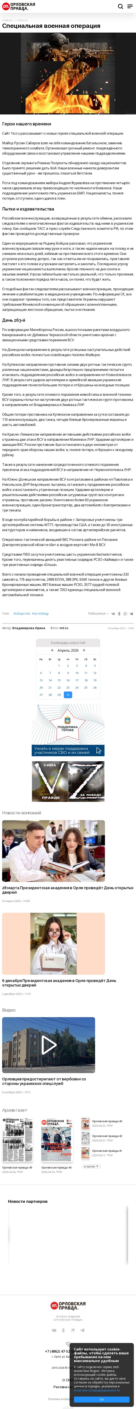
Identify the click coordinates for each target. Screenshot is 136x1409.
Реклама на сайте (67, 1387)
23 (67, 687)
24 (76, 687)
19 (94, 680)
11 (85, 673)
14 (50, 680)
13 (41, 680)
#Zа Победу (40, 613)
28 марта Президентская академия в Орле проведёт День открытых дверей (67, 890)
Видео (9, 1010)
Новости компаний (21, 812)
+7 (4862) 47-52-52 (60, 1351)
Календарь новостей (68, 643)
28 (50, 695)
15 (59, 680)
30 (67, 695)
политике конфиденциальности (97, 1390)
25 (85, 687)
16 (67, 680)
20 (41, 687)
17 (76, 680)
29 (59, 695)
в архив (91, 1166)
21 (50, 687)
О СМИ (68, 1380)
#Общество (21, 613)
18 (85, 680)
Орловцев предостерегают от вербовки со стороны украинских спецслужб (44, 1081)
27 (41, 695)
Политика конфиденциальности (68, 1399)
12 (94, 673)
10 (76, 673)
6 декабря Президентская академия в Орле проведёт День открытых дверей (59, 983)
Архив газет (14, 1110)
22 (59, 687)
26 (94, 687)
